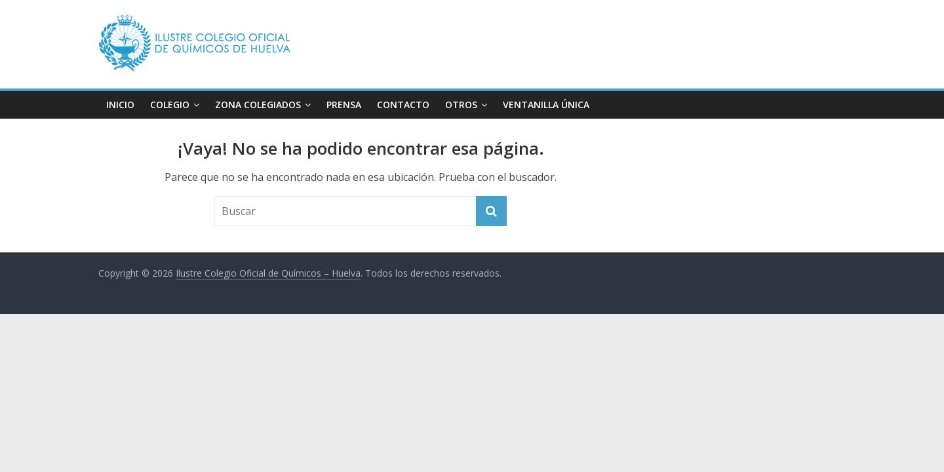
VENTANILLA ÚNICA (546, 104)
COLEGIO (169, 104)
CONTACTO (403, 104)
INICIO (120, 104)
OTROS (461, 104)
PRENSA (343, 104)
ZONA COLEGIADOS (258, 104)
